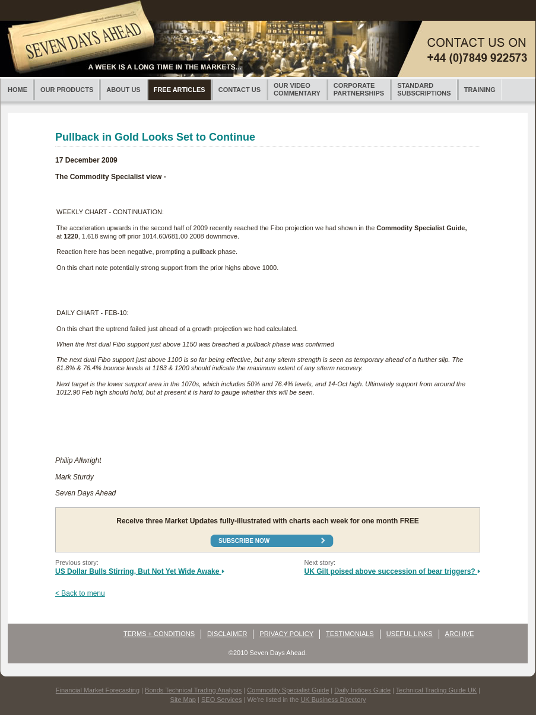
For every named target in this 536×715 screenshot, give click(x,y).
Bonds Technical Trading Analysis (193, 690)
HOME (17, 89)
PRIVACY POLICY (286, 633)
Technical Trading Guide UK (436, 690)
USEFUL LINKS (409, 633)
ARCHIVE (459, 633)
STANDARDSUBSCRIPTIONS (424, 89)
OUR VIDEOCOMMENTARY (297, 89)
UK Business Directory (333, 699)
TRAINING (480, 89)
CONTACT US (239, 89)
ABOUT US (123, 89)
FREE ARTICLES (179, 89)
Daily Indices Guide (362, 690)
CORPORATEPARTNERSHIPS (359, 89)
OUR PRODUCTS (66, 89)
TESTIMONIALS (350, 633)
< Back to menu (80, 593)
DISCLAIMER (227, 633)
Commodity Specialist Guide (288, 690)
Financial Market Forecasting (97, 690)
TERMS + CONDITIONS (159, 633)
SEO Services (221, 699)
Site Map (183, 699)
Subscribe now (243, 541)
